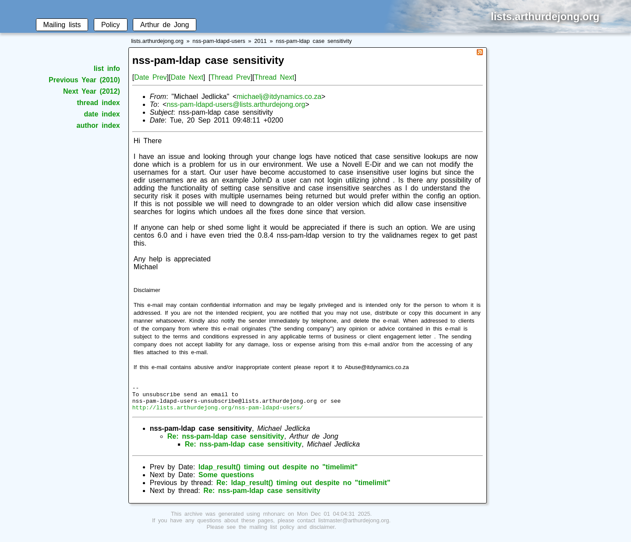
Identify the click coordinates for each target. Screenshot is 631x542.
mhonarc (274, 519)
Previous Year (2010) (84, 80)
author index (98, 125)
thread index (98, 102)
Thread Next (274, 77)
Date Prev (150, 77)
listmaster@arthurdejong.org (353, 525)
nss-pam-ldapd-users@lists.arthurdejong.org (236, 104)
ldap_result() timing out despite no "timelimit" (278, 472)
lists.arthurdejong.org (157, 41)
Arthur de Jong (164, 24)
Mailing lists (62, 24)
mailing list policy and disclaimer (291, 532)
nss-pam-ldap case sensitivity (314, 41)
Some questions (226, 480)
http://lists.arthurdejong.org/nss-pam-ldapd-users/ (217, 412)
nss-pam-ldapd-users (218, 41)
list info (107, 68)
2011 (260, 41)
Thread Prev (230, 77)
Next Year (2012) (91, 91)
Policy (110, 24)
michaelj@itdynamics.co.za (279, 96)
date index (102, 114)
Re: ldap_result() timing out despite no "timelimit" (303, 488)
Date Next (186, 77)
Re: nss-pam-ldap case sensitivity (225, 441)
